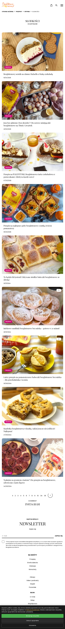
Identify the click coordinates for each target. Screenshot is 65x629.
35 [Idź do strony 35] (45, 496)
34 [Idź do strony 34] (41, 496)
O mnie (32, 597)
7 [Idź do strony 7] (29, 496)
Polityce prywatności (33, 610)
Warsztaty (32, 569)
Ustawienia (32, 625)
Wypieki (27, 11)
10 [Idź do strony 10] (38, 496)
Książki (32, 584)
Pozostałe (32, 587)
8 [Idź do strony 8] (32, 496)
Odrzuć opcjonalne (32, 621)
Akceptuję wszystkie (32, 616)
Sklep (32, 600)
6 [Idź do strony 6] (26, 496)
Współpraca (32, 604)
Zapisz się (59, 536)
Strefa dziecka (32, 563)
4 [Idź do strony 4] (20, 496)
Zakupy (32, 577)
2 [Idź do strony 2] (15, 496)
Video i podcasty (32, 580)
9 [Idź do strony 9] (34, 496)
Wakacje (32, 566)
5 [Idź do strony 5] (23, 496)
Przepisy (19, 11)
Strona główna (7, 11)
